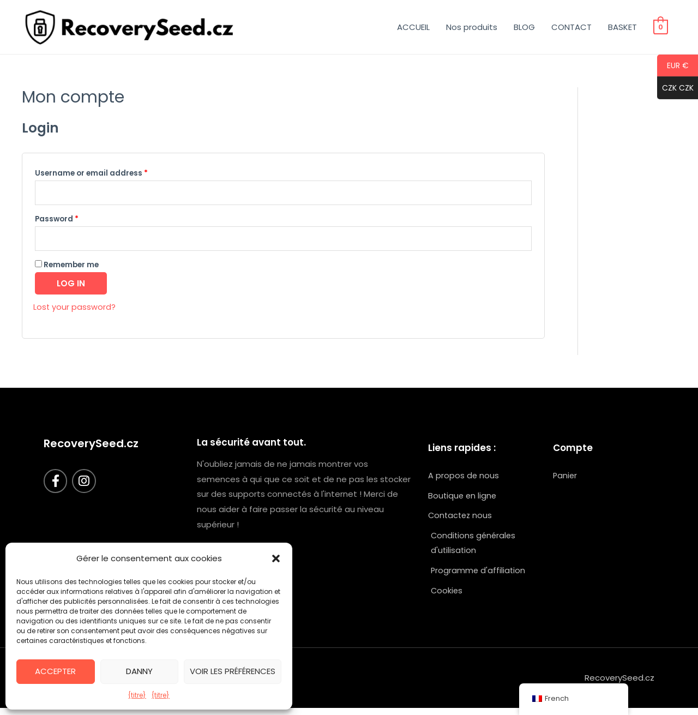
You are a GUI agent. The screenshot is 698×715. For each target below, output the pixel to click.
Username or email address (91, 173)
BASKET (622, 27)
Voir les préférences (232, 671)
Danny (139, 671)
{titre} (137, 695)
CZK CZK (675, 88)
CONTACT (571, 27)
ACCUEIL (413, 27)
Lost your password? (74, 309)
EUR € (673, 66)
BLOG (524, 27)
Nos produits (471, 27)
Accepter (55, 671)
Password (57, 220)
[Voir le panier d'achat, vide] (660, 27)
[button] (275, 558)
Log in (71, 286)
